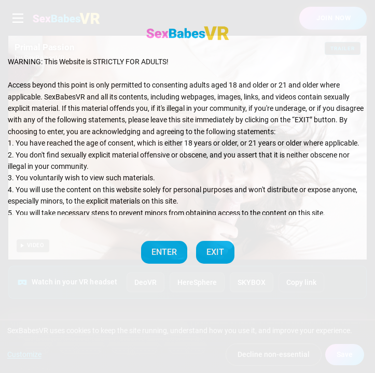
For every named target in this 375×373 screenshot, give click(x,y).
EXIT (215, 252)
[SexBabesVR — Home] (187, 33)
